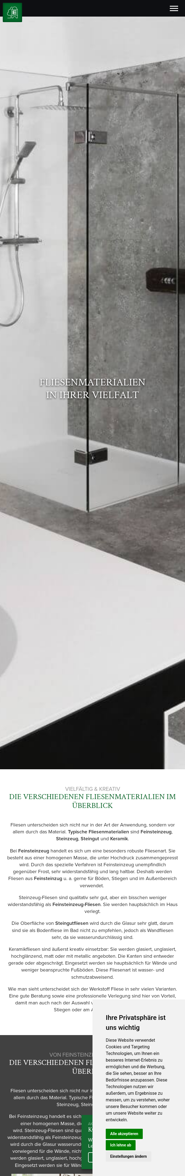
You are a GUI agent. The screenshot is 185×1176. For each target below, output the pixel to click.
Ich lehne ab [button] (120, 1145)
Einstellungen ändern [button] (128, 1156)
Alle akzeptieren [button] (124, 1134)
